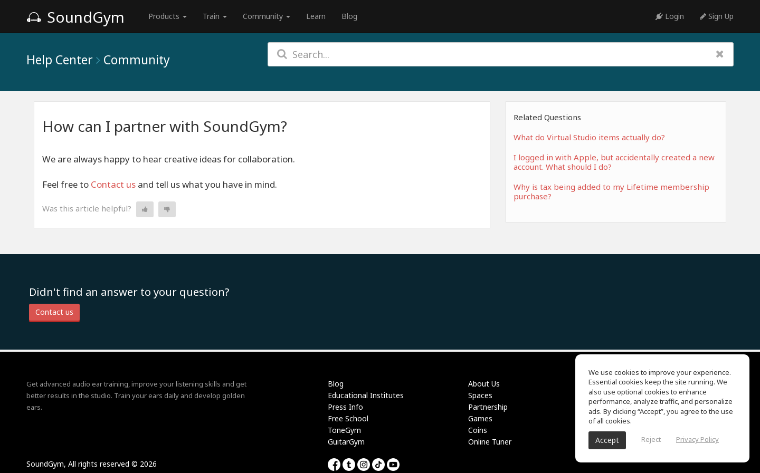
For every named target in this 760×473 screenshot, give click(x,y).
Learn (316, 16)
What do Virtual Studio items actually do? (589, 137)
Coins (477, 430)
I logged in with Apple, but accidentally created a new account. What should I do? (614, 162)
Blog (349, 16)
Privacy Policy (697, 439)
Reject (651, 439)
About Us (484, 384)
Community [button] (266, 16)
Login (670, 16)
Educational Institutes (366, 395)
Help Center (59, 59)
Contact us (113, 184)
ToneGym (344, 430)
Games (480, 418)
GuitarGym (346, 442)
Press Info (345, 407)
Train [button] (215, 16)
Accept (607, 440)
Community (136, 59)
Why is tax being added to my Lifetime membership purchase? (611, 191)
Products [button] (167, 16)
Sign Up (717, 16)
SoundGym (75, 17)
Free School (348, 418)
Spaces (480, 395)
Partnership (488, 407)
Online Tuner (489, 442)
